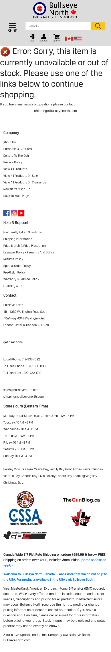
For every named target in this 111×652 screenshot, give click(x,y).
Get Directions (13, 342)
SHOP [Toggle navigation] (12, 28)
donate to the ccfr (16, 155)
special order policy (17, 265)
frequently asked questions (22, 232)
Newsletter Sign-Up (16, 189)
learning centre (14, 286)
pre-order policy (14, 272)
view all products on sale (20, 175)
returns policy (13, 259)
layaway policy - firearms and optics (28, 252)
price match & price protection (24, 245)
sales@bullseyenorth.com (21, 390)
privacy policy (12, 162)
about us (9, 142)
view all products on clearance (24, 182)
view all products (15, 169)
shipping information (17, 239)
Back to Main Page (16, 195)
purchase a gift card (17, 149)
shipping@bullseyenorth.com (55, 111)
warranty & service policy (21, 279)
